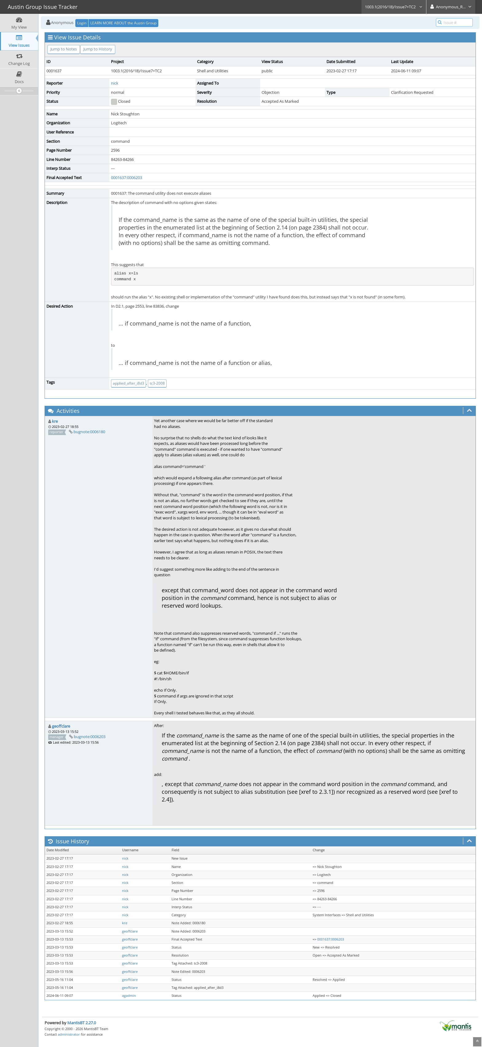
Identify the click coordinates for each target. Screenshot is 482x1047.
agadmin (129, 995)
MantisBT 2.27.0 (81, 1022)
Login (81, 23)
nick (114, 83)
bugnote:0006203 (89, 736)
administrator (69, 1034)
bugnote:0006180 (89, 431)
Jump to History (97, 49)
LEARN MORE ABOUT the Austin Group (123, 23)
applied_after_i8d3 (128, 383)
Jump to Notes (63, 49)
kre (55, 421)
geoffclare (61, 726)
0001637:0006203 (126, 177)
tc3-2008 (157, 383)
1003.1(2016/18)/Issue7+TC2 (394, 7)
